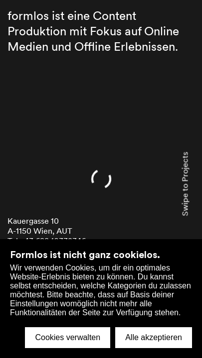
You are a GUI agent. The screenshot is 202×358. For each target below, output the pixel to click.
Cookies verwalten (67, 337)
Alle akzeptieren (153, 337)
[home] (101, 179)
